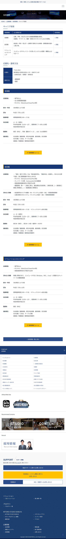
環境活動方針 (5, 376)
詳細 (57, 38)
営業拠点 (4, 370)
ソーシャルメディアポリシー (40, 388)
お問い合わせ (33, 475)
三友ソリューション (10, 498)
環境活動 (37, 527)
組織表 (35, 367)
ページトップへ (63, 534)
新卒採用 (4, 373)
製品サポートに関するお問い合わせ (33, 468)
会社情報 (7, 527)
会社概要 (4, 360)
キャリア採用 (37, 373)
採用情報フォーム (34, 153)
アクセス (37, 519)
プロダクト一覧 (9, 506)
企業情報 (8, 21)
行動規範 (4, 363)
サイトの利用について (7, 388)
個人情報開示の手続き (38, 385)
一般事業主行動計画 (38, 363)
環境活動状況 (37, 376)
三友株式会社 (11, 7)
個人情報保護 (38, 529)
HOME (3, 21)
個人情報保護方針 (6, 385)
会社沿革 (36, 360)
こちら (18, 463)
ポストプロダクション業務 (11, 517)
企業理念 (36, 357)
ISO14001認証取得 (7, 379)
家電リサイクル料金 (38, 379)
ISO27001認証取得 (38, 382)
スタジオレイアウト (40, 514)
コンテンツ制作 (38, 517)
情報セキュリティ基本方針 (8, 382)
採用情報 (15, 21)
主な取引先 (5, 367)
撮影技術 (7, 519)
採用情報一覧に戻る (33, 339)
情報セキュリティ (9, 529)
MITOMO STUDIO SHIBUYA (12, 514)
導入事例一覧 (38, 498)
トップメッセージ (6, 357)
